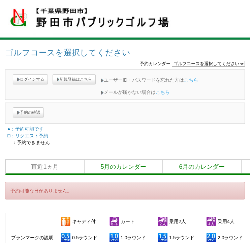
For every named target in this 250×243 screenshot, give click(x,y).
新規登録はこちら (74, 79)
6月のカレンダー (202, 166)
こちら (191, 80)
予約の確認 (28, 112)
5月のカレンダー (123, 166)
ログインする (30, 79)
